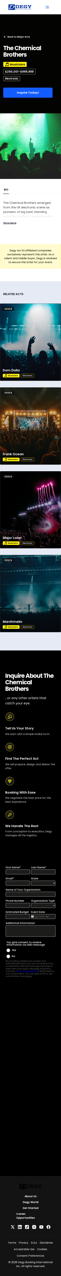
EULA (34, 1243)
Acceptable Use (24, 1249)
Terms (12, 1243)
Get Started (30, 1208)
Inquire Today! (28, 93)
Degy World (30, 1202)
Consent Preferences (30, 1256)
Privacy (23, 1243)
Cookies (42, 1249)
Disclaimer (46, 1243)
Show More (9, 223)
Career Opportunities (25, 1216)
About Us (31, 1196)
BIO (6, 189)
